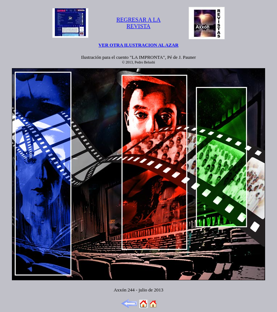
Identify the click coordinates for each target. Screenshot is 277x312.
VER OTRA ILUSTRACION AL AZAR (138, 45)
